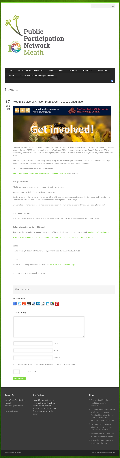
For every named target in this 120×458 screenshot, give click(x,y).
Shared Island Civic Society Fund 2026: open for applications (101, 403)
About (61, 70)
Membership (102, 70)
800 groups (49, 400)
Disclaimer (19, 452)
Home (10, 70)
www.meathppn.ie (11, 411)
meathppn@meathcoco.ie (14, 406)
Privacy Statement (10, 452)
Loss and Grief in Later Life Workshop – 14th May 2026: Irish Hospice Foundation (101, 427)
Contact (11, 76)
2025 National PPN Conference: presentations (37, 76)
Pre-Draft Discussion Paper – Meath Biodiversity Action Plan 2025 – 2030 (40, 173)
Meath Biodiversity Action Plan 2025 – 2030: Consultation (48, 101)
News (51, 70)
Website (57, 358)
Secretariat (73, 70)
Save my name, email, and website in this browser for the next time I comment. (46, 364)
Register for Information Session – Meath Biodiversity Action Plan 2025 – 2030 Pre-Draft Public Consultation (53, 237)
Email (56, 350)
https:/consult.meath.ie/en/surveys (62, 264)
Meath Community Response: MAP (30, 70)
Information (87, 70)
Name (56, 343)
